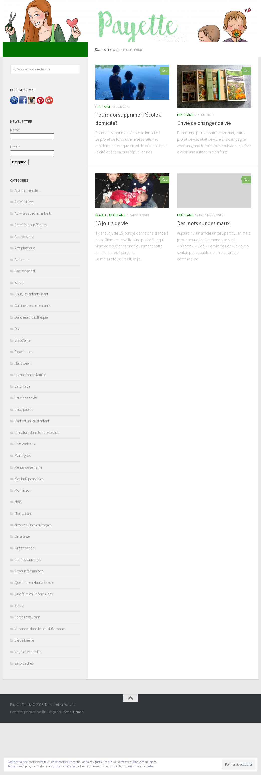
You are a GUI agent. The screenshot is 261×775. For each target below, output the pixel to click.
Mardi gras (23, 508)
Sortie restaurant (27, 669)
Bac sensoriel (25, 323)
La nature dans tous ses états (36, 485)
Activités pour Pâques (31, 277)
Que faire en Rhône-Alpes (34, 646)
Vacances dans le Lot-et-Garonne (40, 681)
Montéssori (23, 542)
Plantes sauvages (28, 611)
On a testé (22, 588)
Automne (21, 311)
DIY (17, 381)
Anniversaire (24, 288)
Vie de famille (24, 692)
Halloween (23, 415)
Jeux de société (26, 450)
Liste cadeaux (25, 496)
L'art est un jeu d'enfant (32, 473)
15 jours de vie (111, 275)
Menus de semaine (28, 519)
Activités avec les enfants (33, 265)
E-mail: (15, 199)
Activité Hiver (24, 254)
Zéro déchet (24, 715)
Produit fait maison (29, 623)
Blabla (100, 267)
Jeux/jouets (23, 461)
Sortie (19, 658)
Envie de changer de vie (204, 175)
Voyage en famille (28, 704)
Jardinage (22, 438)
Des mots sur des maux (203, 275)
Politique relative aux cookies (136, 766)
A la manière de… (28, 242)
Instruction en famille (30, 427)
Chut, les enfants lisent (31, 346)
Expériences (23, 404)
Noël (18, 554)
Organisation (25, 600)
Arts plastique (25, 300)
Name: (15, 182)
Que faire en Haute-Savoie (34, 635)
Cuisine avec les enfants (32, 358)
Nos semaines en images (33, 577)
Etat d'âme (103, 159)
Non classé (23, 565)
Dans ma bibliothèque (31, 369)
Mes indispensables (29, 531)
